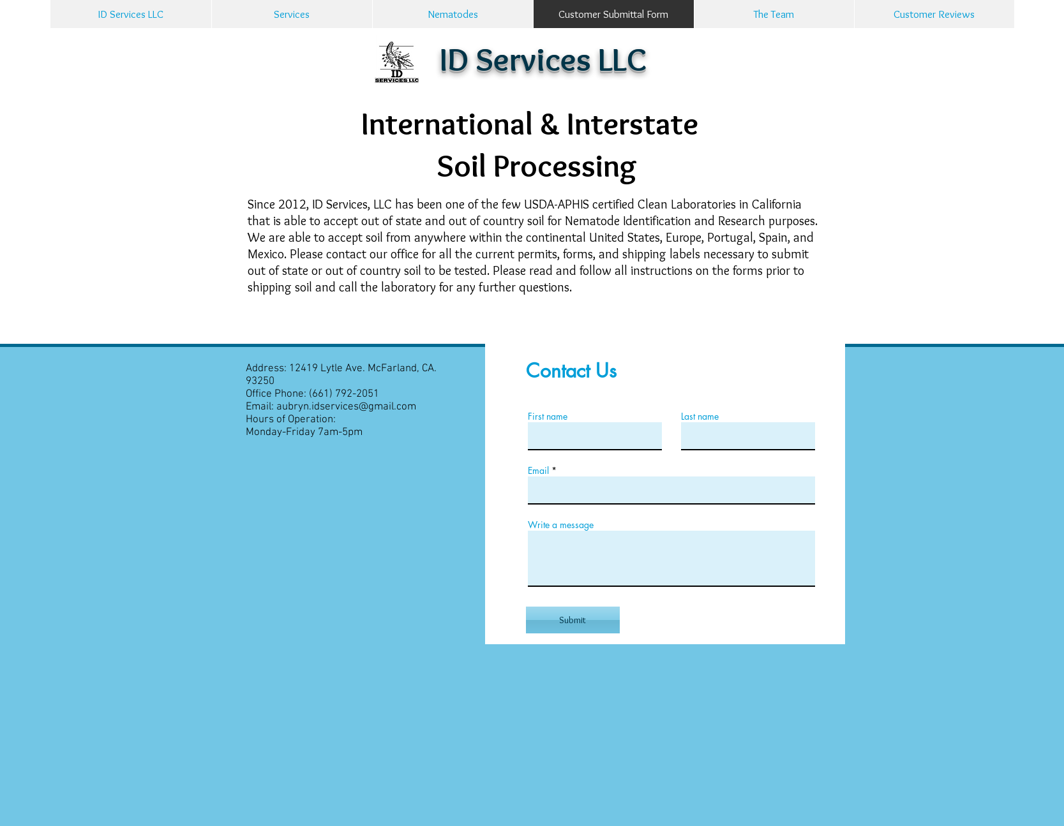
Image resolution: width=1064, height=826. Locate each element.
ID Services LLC (543, 59)
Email (538, 470)
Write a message (561, 524)
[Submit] (573, 620)
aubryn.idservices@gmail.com (346, 407)
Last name (700, 416)
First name (547, 416)
